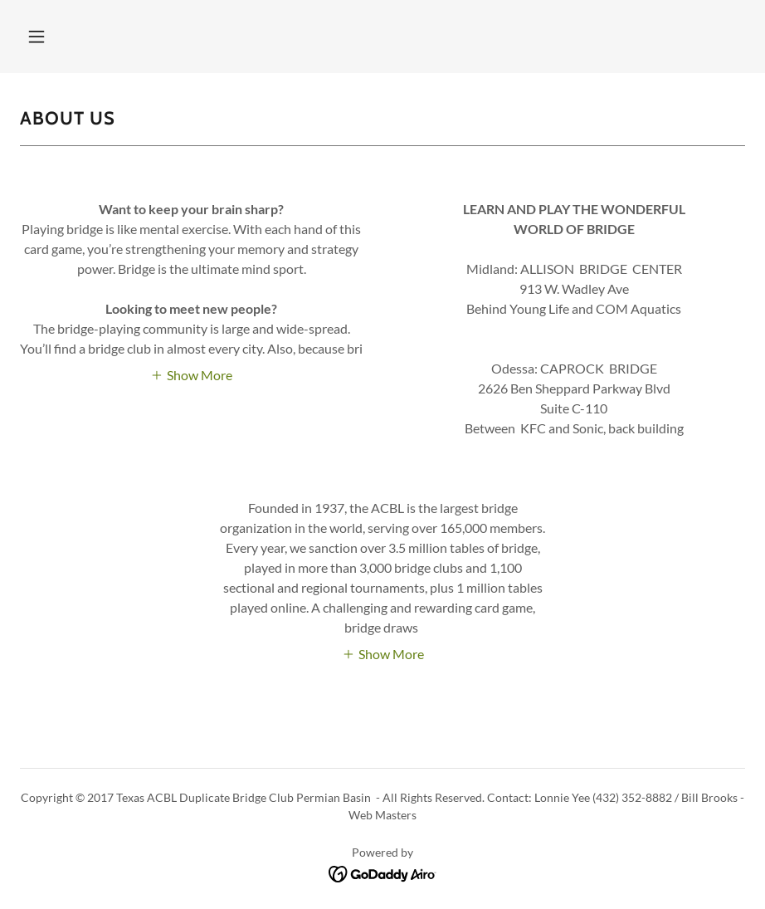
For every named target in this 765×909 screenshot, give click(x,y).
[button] (36, 36)
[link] (383, 872)
